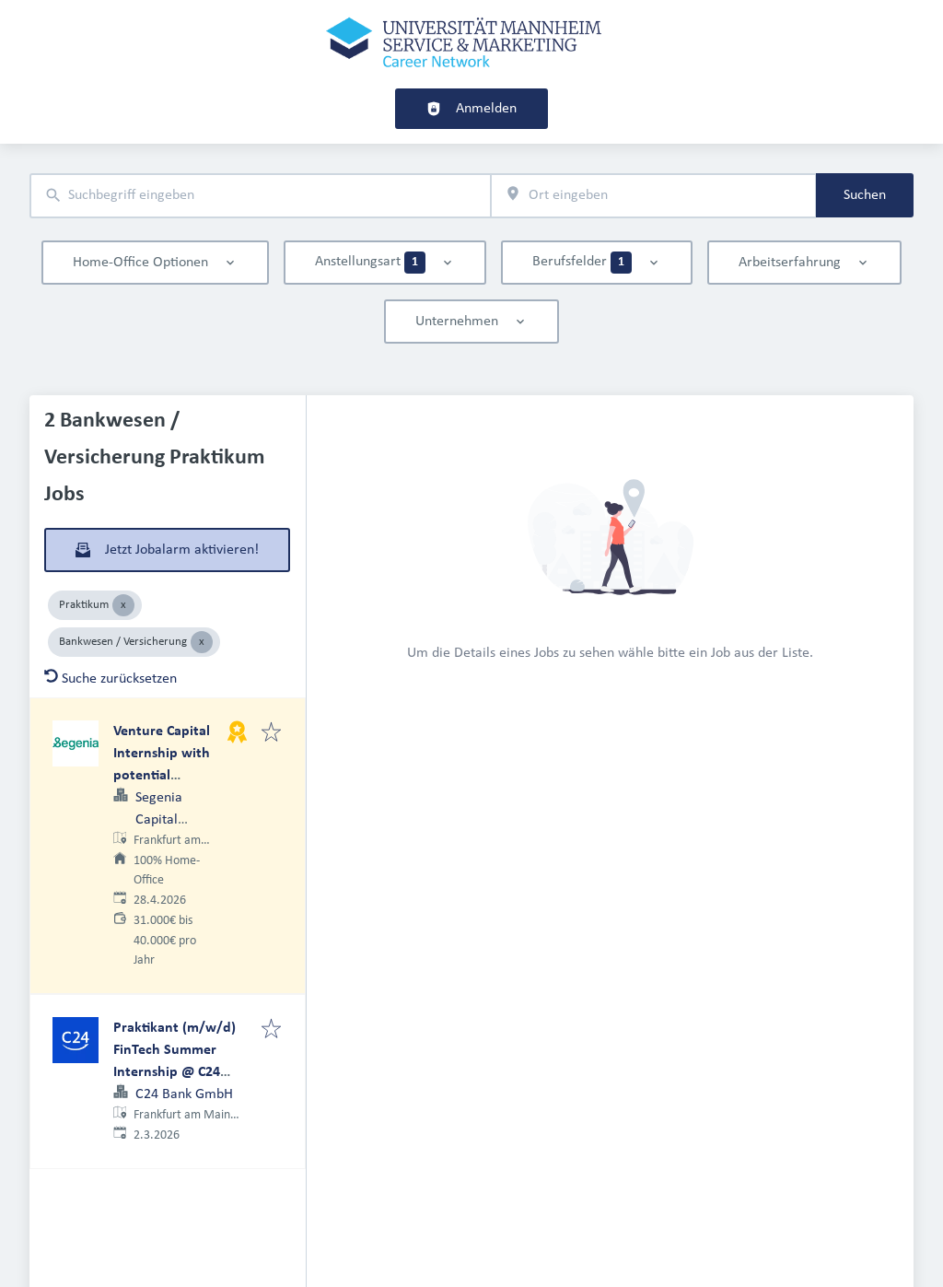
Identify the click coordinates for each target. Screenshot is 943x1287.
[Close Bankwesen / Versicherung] (202, 642)
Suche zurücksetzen (110, 679)
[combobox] (260, 195)
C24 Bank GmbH (184, 1094)
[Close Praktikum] (123, 605)
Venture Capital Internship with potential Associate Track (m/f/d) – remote (167, 775)
